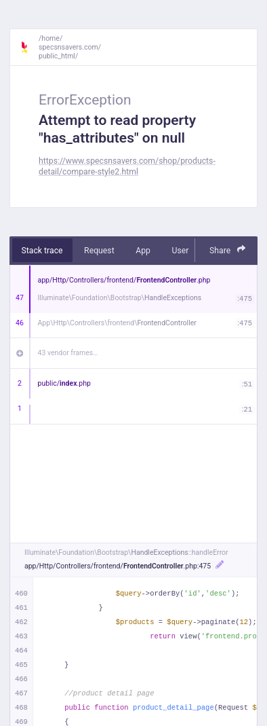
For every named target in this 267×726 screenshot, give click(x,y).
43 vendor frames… (68, 352)
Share (227, 249)
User (179, 250)
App (143, 250)
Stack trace (42, 250)
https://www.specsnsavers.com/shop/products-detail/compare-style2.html (127, 166)
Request (99, 250)
